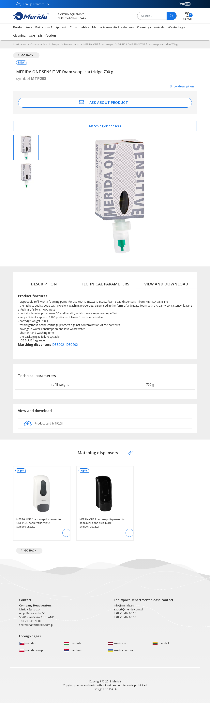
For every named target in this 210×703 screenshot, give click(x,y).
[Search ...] (157, 16)
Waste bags (176, 27)
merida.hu (73, 643)
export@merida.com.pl (128, 609)
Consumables (79, 27)
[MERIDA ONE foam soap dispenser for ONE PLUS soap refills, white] (41, 498)
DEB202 (58, 344)
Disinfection (47, 35)
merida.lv (117, 643)
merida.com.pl (31, 650)
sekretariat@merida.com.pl (36, 625)
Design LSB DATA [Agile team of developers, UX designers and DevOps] (105, 689)
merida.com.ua (120, 650)
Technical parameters (105, 284)
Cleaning (19, 35)
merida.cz (28, 643)
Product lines (22, 27)
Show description (182, 86)
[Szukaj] (171, 16)
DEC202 (72, 344)
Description (44, 284)
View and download (166, 284)
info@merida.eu (124, 605)
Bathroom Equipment (51, 27)
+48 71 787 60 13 (125, 613)
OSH (32, 35)
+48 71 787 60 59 (125, 617)
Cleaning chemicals (151, 27)
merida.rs (73, 650)
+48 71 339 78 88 (30, 621)
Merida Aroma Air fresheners (113, 27)
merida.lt (161, 643)
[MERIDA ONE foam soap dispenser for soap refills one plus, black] (105, 498)
